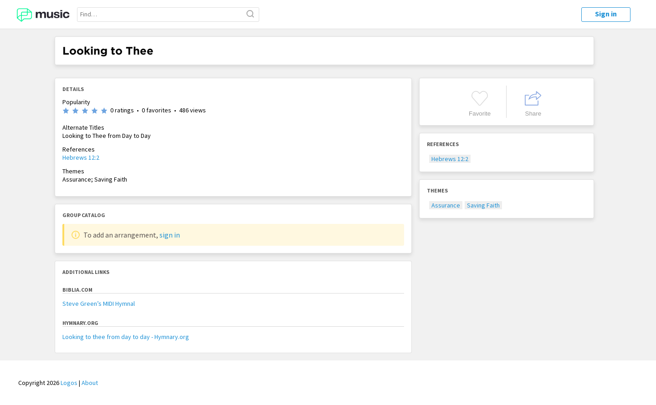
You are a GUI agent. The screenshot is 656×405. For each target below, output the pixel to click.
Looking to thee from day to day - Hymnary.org (125, 337)
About (90, 383)
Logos (69, 383)
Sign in (606, 13)
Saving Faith (483, 205)
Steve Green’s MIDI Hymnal (98, 303)
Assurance (445, 205)
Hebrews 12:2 (80, 157)
